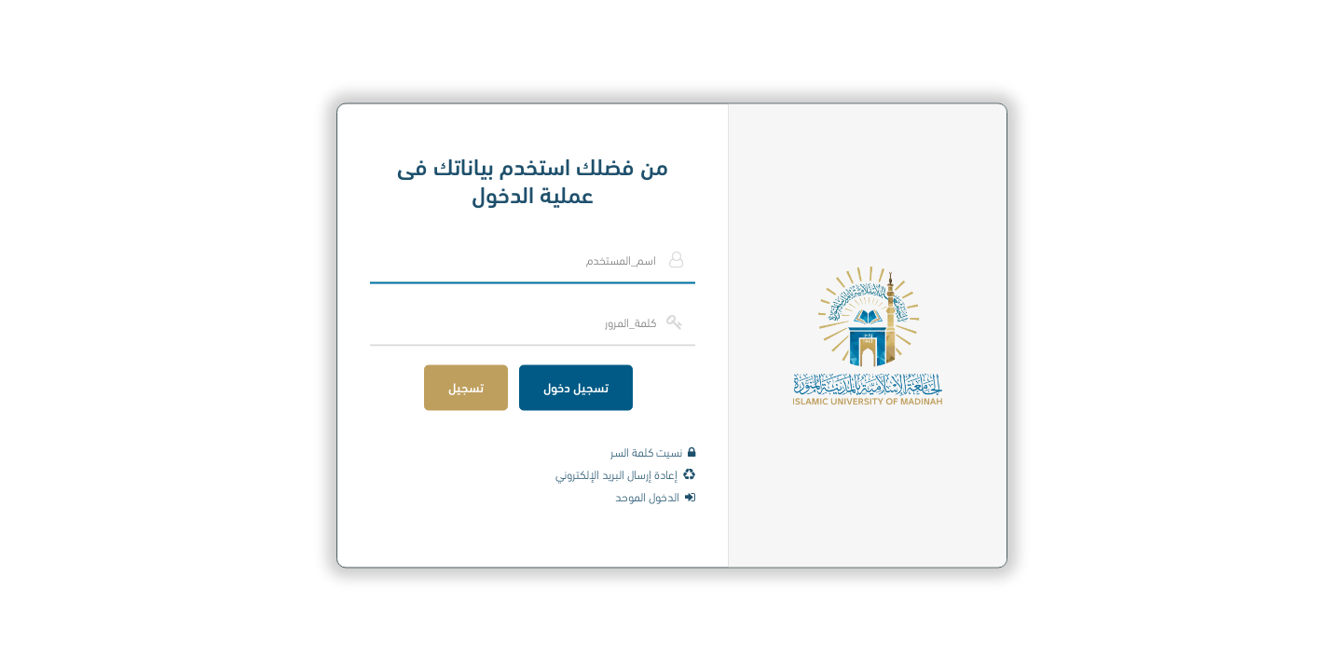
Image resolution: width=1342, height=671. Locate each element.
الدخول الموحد (654, 495)
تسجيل (465, 386)
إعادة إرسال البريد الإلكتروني (624, 473)
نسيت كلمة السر (651, 451)
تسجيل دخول (575, 386)
